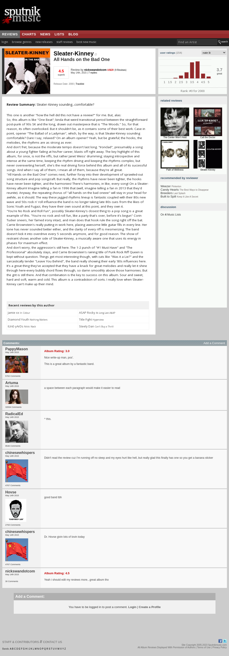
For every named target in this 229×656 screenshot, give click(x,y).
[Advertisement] (43, 265)
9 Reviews (120, 70)
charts (29, 34)
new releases (43, 42)
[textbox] (197, 42)
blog (73, 34)
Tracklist (80, 84)
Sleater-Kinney (75, 53)
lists (59, 34)
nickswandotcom (95, 69)
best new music (86, 42)
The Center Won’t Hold (175, 137)
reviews (10, 34)
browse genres (21, 42)
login (5, 42)
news (45, 34)
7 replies (92, 72)
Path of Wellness (174, 170)
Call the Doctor (207, 137)
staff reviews (64, 42)
